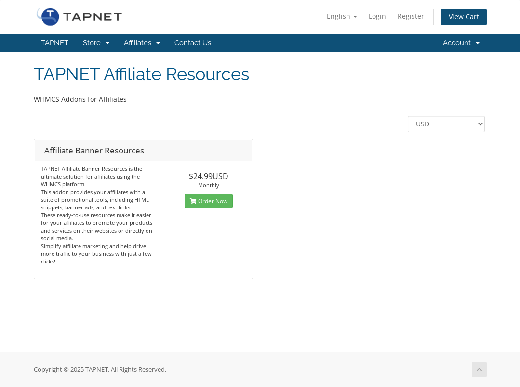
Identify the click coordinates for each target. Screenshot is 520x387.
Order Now (208, 201)
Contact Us (192, 43)
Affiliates (142, 43)
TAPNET (54, 43)
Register (411, 16)
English (342, 16)
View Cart (464, 16)
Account (461, 43)
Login (377, 16)
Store (96, 43)
